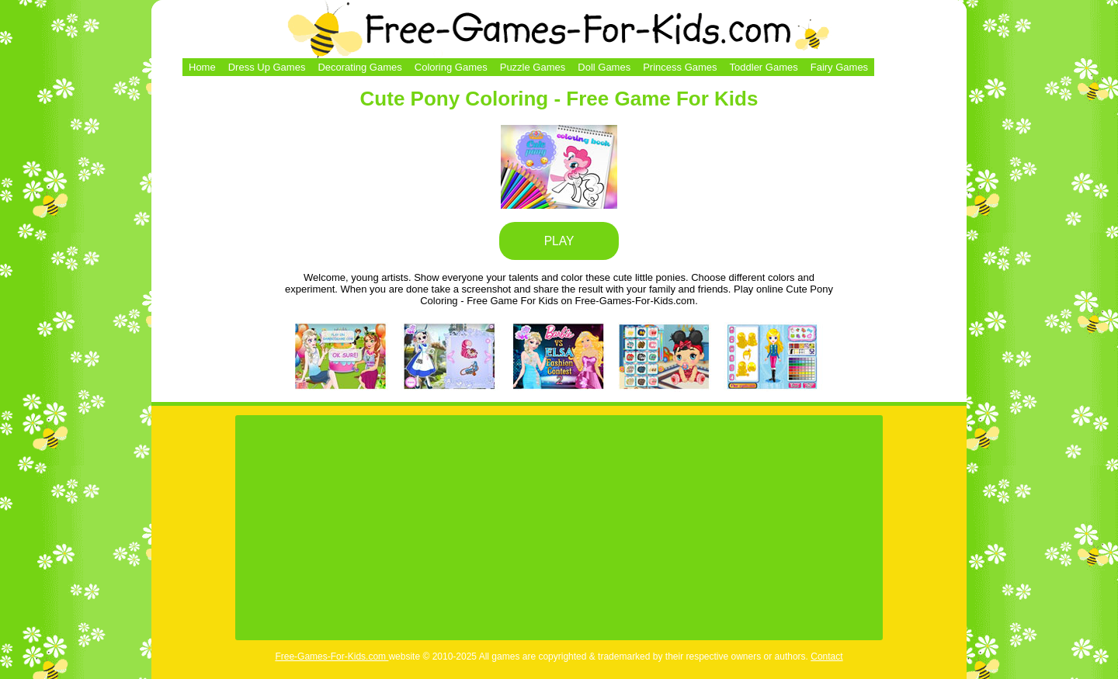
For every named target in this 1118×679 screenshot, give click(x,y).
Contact (826, 656)
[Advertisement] (559, 527)
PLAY (559, 241)
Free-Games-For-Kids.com (331, 656)
